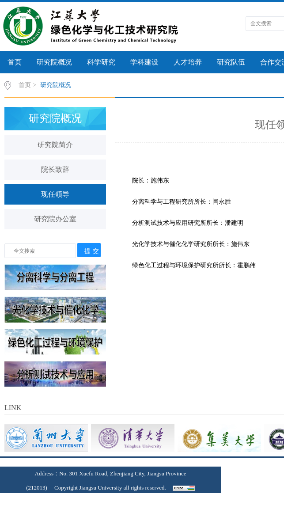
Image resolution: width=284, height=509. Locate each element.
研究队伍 (231, 62)
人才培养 (188, 62)
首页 (15, 62)
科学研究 (101, 62)
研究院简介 (55, 144)
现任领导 (55, 194)
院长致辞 (55, 169)
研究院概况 (54, 62)
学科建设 (144, 62)
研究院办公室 (55, 219)
